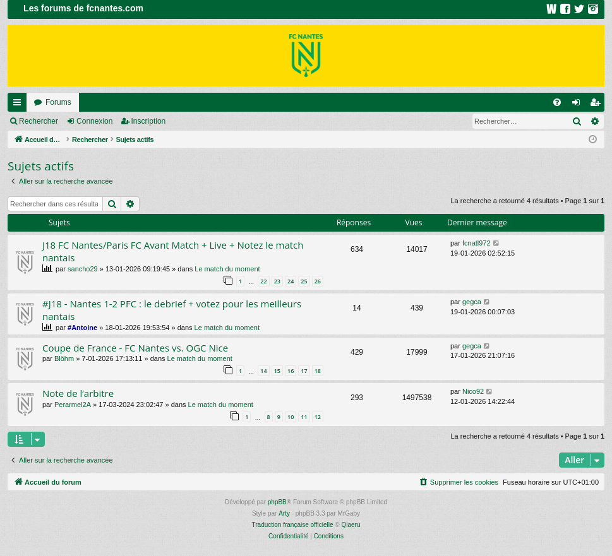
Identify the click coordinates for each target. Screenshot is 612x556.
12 (318, 417)
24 (290, 281)
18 (318, 371)
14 (263, 371)
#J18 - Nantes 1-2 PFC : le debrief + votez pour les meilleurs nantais (171, 309)
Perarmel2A (72, 404)
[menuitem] (557, 102)
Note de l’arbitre (78, 393)
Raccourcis (20, 105)
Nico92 (473, 391)
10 (290, 417)
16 (290, 371)
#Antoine (82, 327)
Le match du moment (227, 269)
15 (277, 371)
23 (277, 281)
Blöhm (64, 358)
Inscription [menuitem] (597, 105)
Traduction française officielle (292, 524)
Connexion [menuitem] (578, 105)
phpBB (277, 502)
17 (304, 371)
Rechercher (38, 121)
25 (304, 281)
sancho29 (83, 269)
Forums (58, 102)
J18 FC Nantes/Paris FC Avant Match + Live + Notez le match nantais (172, 251)
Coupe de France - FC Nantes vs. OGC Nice (135, 347)
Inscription (148, 121)
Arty (284, 513)
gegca (471, 301)
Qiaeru (350, 524)
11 (304, 417)
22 (263, 281)
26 (318, 281)
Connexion (94, 121)
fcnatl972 (476, 243)
